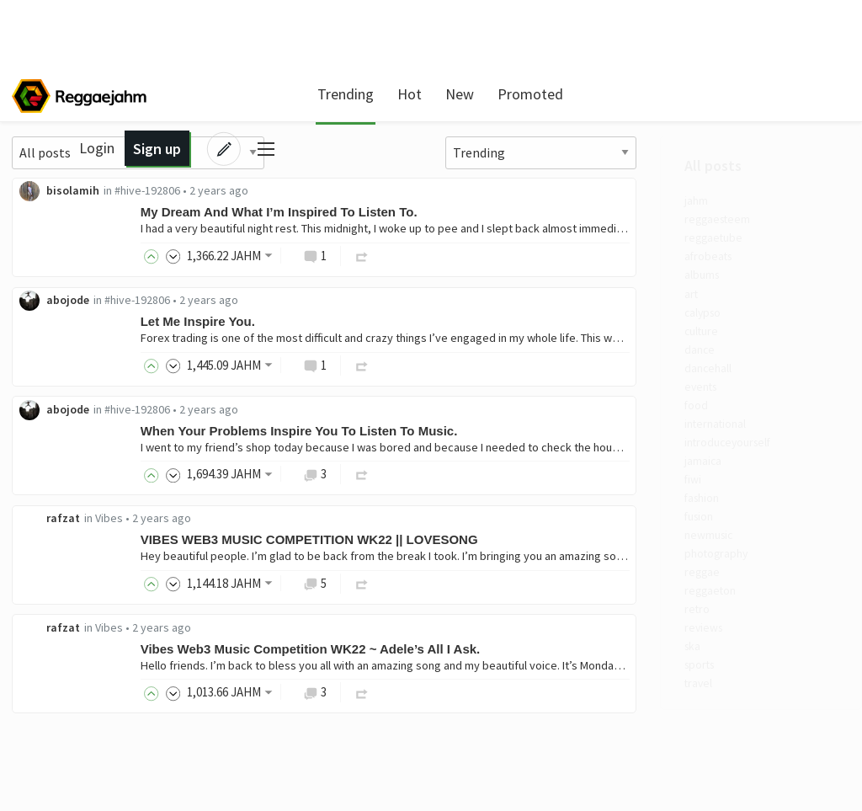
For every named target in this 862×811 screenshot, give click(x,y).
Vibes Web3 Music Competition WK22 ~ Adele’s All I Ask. (528, 654)
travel (58, 764)
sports (60, 743)
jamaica (63, 506)
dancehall (69, 398)
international (80, 463)
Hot (400, 94)
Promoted (521, 94)
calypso (63, 333)
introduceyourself (92, 485)
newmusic (69, 592)
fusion (59, 571)
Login (671, 94)
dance (58, 377)
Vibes (326, 522)
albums (62, 290)
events (60, 420)
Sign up (731, 94)
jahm (56, 204)
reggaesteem (80, 225)
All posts (69, 168)
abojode (284, 301)
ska (51, 721)
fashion (63, 549)
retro (56, 678)
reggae (61, 635)
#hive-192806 (364, 191)
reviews (62, 699)
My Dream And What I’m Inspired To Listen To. (496, 212)
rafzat (280, 522)
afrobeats (69, 269)
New (450, 94)
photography (79, 614)
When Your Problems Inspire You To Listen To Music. (516, 433)
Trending (336, 94)
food (54, 441)
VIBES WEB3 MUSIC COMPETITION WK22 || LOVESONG (526, 543)
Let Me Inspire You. (415, 323)
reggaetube (75, 247)
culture (61, 355)
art (50, 312)
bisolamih (290, 191)
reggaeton (72, 656)
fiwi (51, 528)
